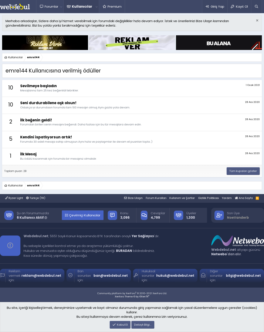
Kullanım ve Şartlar (182, 198)
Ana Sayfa (244, 198)
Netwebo (219, 254)
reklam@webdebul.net (41, 275)
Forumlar (51, 6)
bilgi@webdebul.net (243, 275)
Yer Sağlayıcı (143, 236)
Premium (115, 6)
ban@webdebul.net (111, 275)
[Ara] (256, 6)
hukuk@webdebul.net (175, 275)
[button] (61, 6)
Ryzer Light (14, 198)
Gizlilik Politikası (208, 198)
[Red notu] (256, 21)
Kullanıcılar (82, 6)
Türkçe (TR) (35, 198)
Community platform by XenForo (132, 293)
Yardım (227, 198)
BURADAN (124, 250)
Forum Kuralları (156, 198)
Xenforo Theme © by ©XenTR (132, 296)
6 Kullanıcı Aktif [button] (32, 217)
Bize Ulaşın (135, 198)
